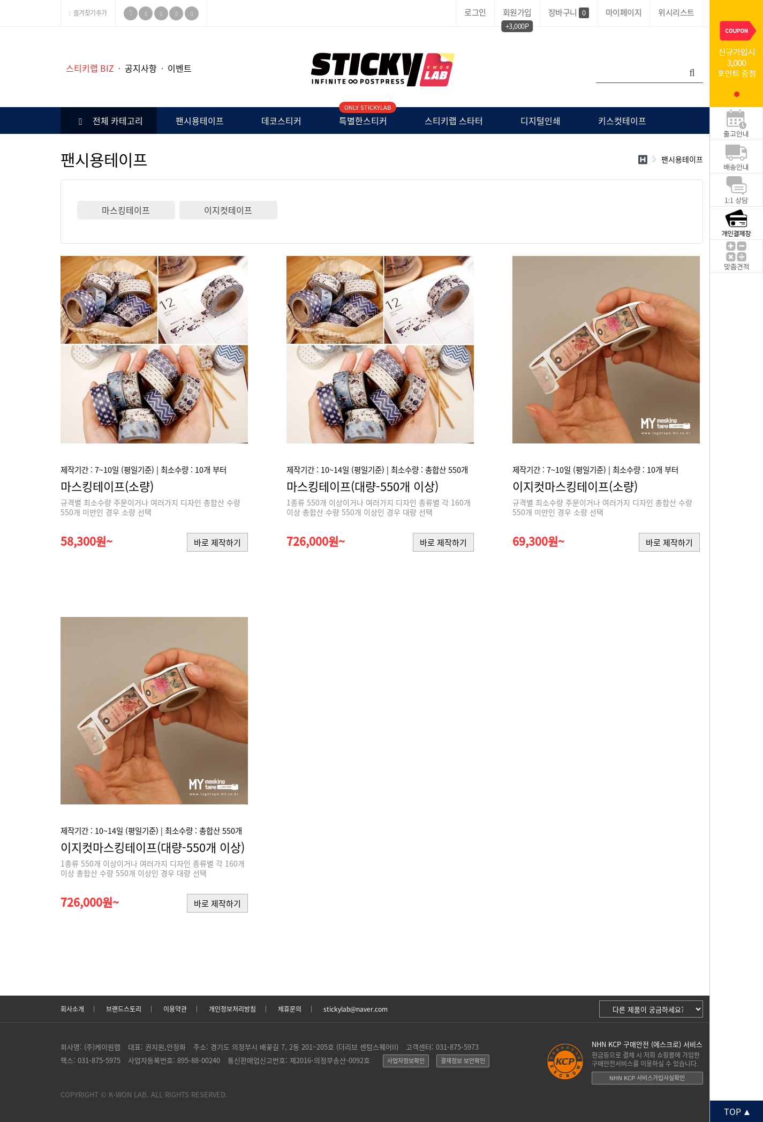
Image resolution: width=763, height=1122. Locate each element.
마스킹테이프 (126, 210)
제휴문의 (289, 1009)
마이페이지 (624, 12)
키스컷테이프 (622, 120)
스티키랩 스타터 (454, 120)
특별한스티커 (363, 117)
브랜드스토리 (123, 1009)
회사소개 (72, 1009)
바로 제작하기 (217, 542)
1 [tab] (736, 94)
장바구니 (568, 12)
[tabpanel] (736, 53)
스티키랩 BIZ (90, 68)
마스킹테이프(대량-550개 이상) (362, 486)
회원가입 (517, 13)
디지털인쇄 (540, 120)
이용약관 (175, 1009)
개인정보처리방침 (232, 1009)
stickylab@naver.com (355, 1009)
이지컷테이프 (228, 210)
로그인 (475, 12)
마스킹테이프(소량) (107, 486)
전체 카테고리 (108, 120)
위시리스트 (676, 12)
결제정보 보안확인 (463, 1060)
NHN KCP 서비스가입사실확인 (647, 1077)
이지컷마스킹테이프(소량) (575, 486)
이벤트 (180, 68)
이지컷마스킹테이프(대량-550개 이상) (153, 847)
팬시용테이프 (200, 120)
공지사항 (141, 68)
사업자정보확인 (406, 1060)
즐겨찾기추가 (88, 13)
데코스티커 (281, 120)
